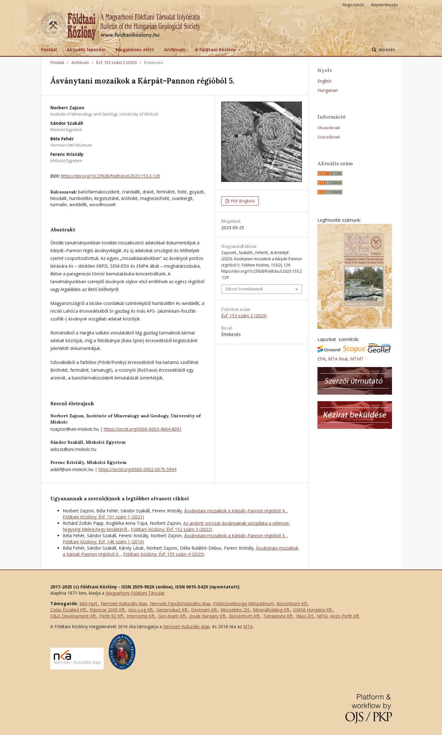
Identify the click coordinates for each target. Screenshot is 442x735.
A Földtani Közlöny (216, 49)
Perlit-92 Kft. (111, 616)
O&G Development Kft (73, 616)
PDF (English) (242, 201)
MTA (248, 626)
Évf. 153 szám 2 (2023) (116, 62)
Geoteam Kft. (204, 610)
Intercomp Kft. (141, 616)
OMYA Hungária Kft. (313, 610)
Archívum (174, 49)
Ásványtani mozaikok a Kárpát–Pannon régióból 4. (235, 511)
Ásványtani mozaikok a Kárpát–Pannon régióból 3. (235, 535)
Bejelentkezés (384, 4)
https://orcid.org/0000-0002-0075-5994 (137, 469)
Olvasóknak (328, 127)
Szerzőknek (328, 137)
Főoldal (49, 49)
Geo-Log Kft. (141, 610)
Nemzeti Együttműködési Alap (180, 603)
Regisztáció (353, 4)
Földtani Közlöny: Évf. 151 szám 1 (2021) (103, 517)
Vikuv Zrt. (305, 616)
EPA (321, 359)
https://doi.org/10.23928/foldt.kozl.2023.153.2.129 (110, 176)
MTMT (357, 359)
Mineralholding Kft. (271, 610)
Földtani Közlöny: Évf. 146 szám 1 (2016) (103, 542)
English (324, 81)
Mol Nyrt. (89, 603)
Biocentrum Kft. (292, 603)
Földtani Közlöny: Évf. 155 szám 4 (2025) (163, 554)
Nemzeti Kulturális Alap (124, 603)
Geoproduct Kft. (173, 610)
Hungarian (327, 90)
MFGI (322, 616)
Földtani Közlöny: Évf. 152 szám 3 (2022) (171, 529)
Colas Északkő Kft (68, 610)
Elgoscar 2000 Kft (107, 610)
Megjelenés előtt (135, 49)
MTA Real (338, 359)
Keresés (386, 49)
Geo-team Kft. (172, 616)
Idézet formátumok (244, 289)
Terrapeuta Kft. (278, 616)
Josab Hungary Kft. (207, 616)
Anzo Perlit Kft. (345, 616)
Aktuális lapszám (86, 49)
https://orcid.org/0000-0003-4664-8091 (143, 429)
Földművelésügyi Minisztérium (243, 603)
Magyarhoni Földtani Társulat (135, 593)
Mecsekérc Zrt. (235, 610)
